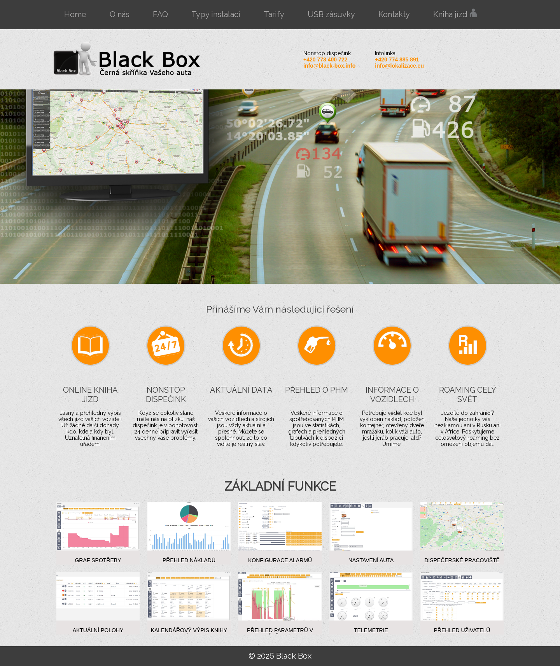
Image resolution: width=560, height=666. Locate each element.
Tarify (274, 14)
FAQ (160, 14)
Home (75, 14)
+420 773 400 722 (325, 59)
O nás (120, 14)
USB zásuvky (331, 14)
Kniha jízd (455, 14)
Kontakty (394, 14)
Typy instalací (215, 14)
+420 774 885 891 (397, 59)
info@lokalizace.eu (399, 66)
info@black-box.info (329, 66)
